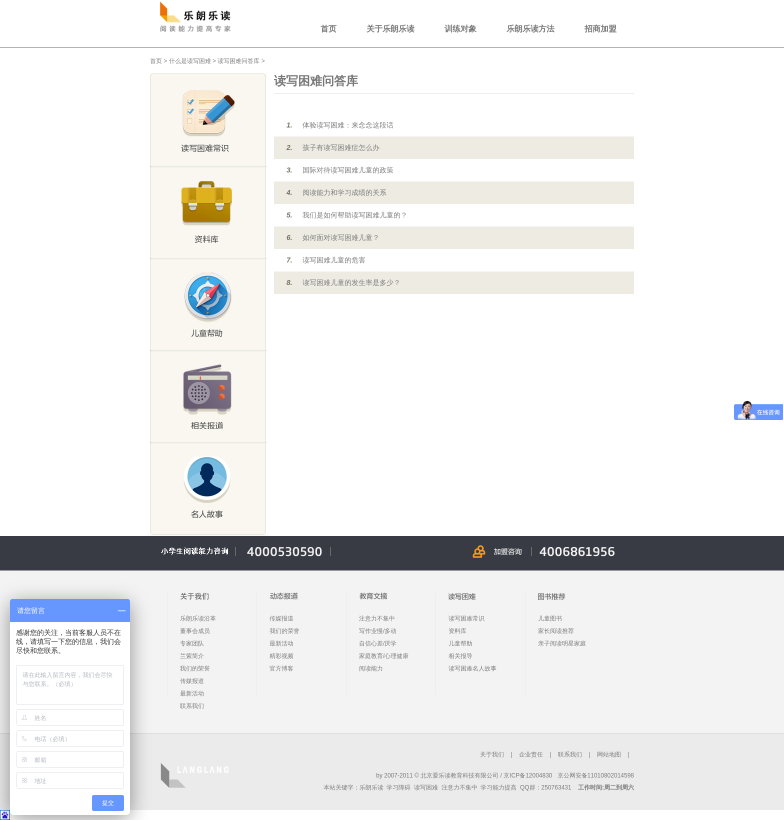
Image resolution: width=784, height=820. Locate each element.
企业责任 (531, 754)
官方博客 (282, 668)
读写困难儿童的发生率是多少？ (351, 282)
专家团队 (192, 643)
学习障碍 (398, 787)
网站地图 (609, 754)
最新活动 (192, 693)
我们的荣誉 (195, 668)
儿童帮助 (460, 643)
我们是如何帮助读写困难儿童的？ (355, 215)
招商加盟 (600, 28)
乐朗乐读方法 (530, 28)
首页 (328, 28)
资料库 (457, 631)
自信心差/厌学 (377, 643)
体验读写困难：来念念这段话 (348, 125)
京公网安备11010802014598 (596, 775)
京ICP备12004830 (528, 775)
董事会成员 (195, 631)
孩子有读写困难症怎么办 (341, 148)
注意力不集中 (377, 618)
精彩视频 (282, 656)
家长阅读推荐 (556, 631)
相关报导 (460, 656)
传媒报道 (192, 681)
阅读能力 (371, 668)
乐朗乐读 (372, 787)
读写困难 (426, 787)
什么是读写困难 (190, 61)
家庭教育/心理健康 (383, 656)
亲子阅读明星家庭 (562, 643)
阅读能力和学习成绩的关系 (344, 192)
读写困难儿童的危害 (334, 260)
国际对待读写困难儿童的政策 (348, 170)
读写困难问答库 (239, 61)
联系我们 (192, 706)
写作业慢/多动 (377, 631)
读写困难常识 (466, 618)
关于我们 (492, 754)
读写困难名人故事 (472, 668)
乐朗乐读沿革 (198, 618)
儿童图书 (550, 618)
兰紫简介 (192, 656)
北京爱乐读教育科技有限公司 (459, 775)
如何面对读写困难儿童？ (341, 238)
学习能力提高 (498, 787)
